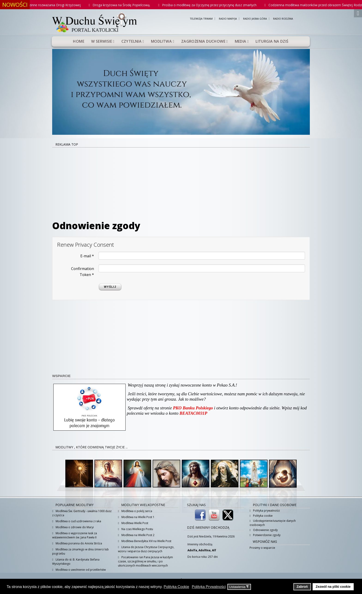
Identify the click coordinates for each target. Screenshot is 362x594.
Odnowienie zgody (265, 530)
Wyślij (110, 286)
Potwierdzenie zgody (266, 535)
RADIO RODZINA (283, 18)
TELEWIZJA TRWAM (201, 18)
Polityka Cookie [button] (176, 587)
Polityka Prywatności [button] (209, 587)
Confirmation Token (82, 271)
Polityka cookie (262, 516)
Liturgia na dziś (272, 41)
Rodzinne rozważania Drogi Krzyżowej (58, 5)
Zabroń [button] (302, 586)
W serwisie (101, 41)
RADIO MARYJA (228, 18)
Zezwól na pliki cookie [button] (333, 586)
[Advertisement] (181, 182)
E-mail (87, 255)
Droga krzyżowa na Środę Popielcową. (128, 5)
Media (240, 41)
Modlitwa (161, 41)
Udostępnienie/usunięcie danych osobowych (273, 523)
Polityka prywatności (266, 511)
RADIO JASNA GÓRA (255, 18)
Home (78, 41)
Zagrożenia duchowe (203, 41)
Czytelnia (131, 41)
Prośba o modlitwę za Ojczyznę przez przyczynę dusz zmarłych (215, 5)
